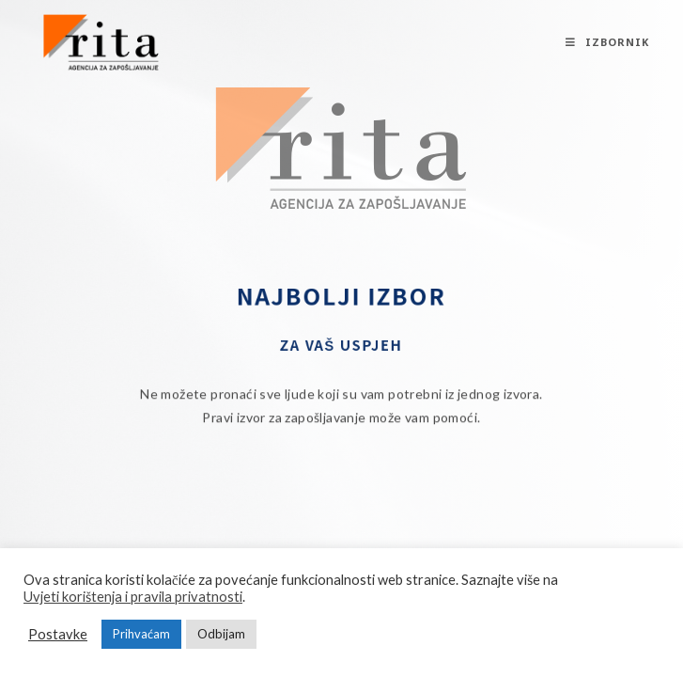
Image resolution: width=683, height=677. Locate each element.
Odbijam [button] (221, 633)
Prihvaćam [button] (141, 633)
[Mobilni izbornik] (607, 42)
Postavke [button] (57, 634)
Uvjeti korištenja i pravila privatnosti (132, 597)
